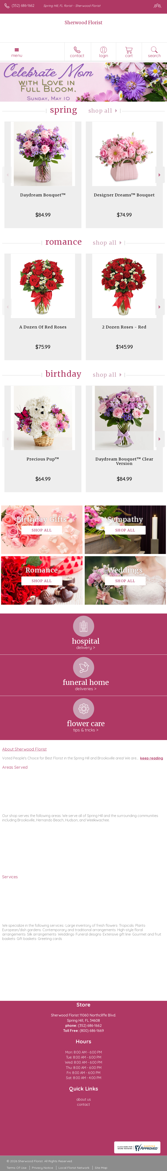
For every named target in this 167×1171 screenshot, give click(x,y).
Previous (7, 175)
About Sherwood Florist (24, 749)
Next (160, 175)
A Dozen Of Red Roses (43, 327)
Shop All (100, 110)
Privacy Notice (42, 1168)
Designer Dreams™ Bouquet (124, 195)
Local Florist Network (74, 1168)
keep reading (151, 758)
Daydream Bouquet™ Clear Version (124, 461)
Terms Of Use (16, 1168)
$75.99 (42, 346)
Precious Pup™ (43, 459)
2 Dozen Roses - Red (124, 327)
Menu (16, 55)
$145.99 (124, 346)
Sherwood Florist (84, 22)
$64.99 (43, 478)
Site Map (101, 1168)
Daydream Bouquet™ (43, 195)
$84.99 (43, 214)
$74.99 (124, 214)
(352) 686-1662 (23, 5)
